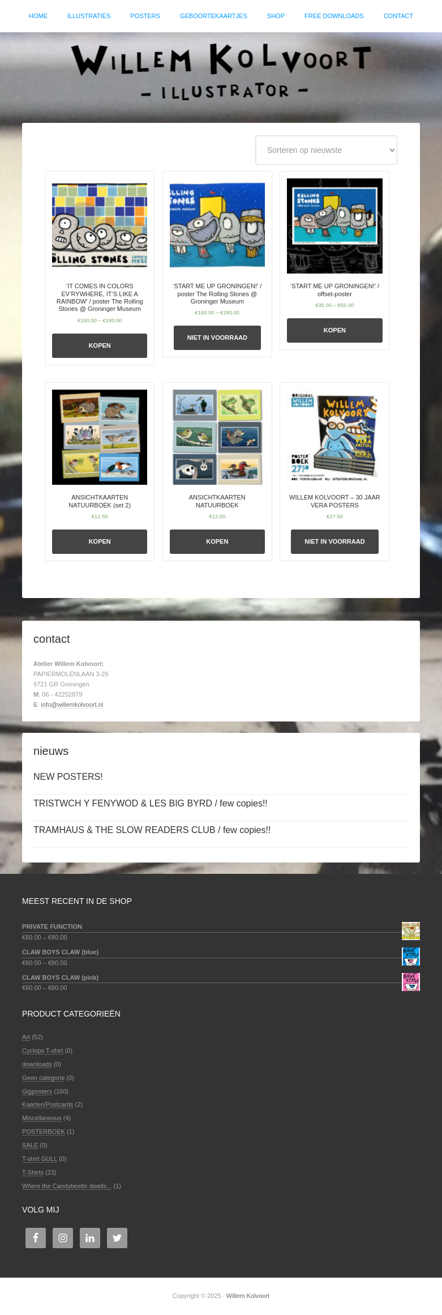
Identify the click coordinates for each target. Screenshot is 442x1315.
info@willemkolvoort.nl (72, 704)
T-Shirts (33, 1172)
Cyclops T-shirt (42, 1050)
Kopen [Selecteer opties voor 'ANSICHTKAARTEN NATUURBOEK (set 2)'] (100, 541)
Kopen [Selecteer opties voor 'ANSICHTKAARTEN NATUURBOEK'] (217, 541)
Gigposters (37, 1091)
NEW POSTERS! (68, 777)
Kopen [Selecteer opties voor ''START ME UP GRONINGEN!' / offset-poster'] (335, 330)
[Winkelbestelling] (326, 150)
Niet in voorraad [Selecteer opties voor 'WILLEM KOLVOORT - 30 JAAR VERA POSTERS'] (334, 541)
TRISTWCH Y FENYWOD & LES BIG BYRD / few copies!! (150, 803)
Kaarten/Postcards (48, 1104)
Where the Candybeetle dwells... (66, 1185)
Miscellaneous (42, 1118)
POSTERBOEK (43, 1131)
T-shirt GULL (39, 1158)
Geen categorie (43, 1077)
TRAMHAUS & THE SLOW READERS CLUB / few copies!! (152, 830)
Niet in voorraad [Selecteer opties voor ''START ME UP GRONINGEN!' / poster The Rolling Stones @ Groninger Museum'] (217, 337)
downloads (37, 1064)
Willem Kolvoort (221, 72)
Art (26, 1037)
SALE (30, 1145)
